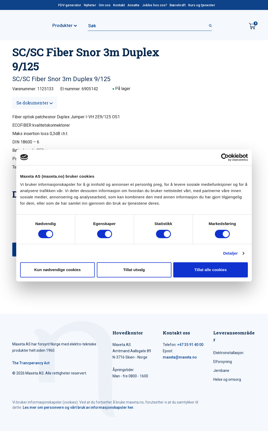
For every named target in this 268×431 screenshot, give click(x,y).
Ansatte (133, 5)
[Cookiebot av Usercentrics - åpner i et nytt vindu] (225, 157)
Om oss (104, 5)
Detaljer (230, 253)
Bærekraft (178, 5)
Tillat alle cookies (210, 269)
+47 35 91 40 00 (190, 345)
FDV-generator (69, 5)
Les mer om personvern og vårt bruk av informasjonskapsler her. (78, 407)
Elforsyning (222, 362)
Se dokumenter (34, 102)
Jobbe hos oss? (154, 5)
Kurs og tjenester (201, 5)
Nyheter (90, 5)
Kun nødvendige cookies (57, 269)
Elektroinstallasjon (228, 353)
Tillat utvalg (134, 269)
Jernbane (221, 370)
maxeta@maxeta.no (180, 357)
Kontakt (119, 5)
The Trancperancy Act (30, 363)
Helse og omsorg (227, 379)
